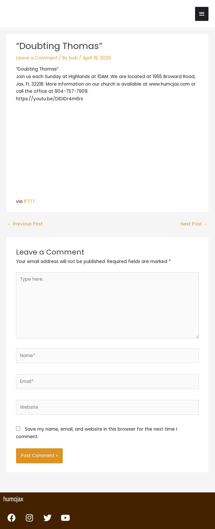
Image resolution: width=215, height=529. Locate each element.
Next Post (194, 224)
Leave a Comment (37, 58)
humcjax (13, 498)
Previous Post (25, 224)
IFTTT (29, 201)
